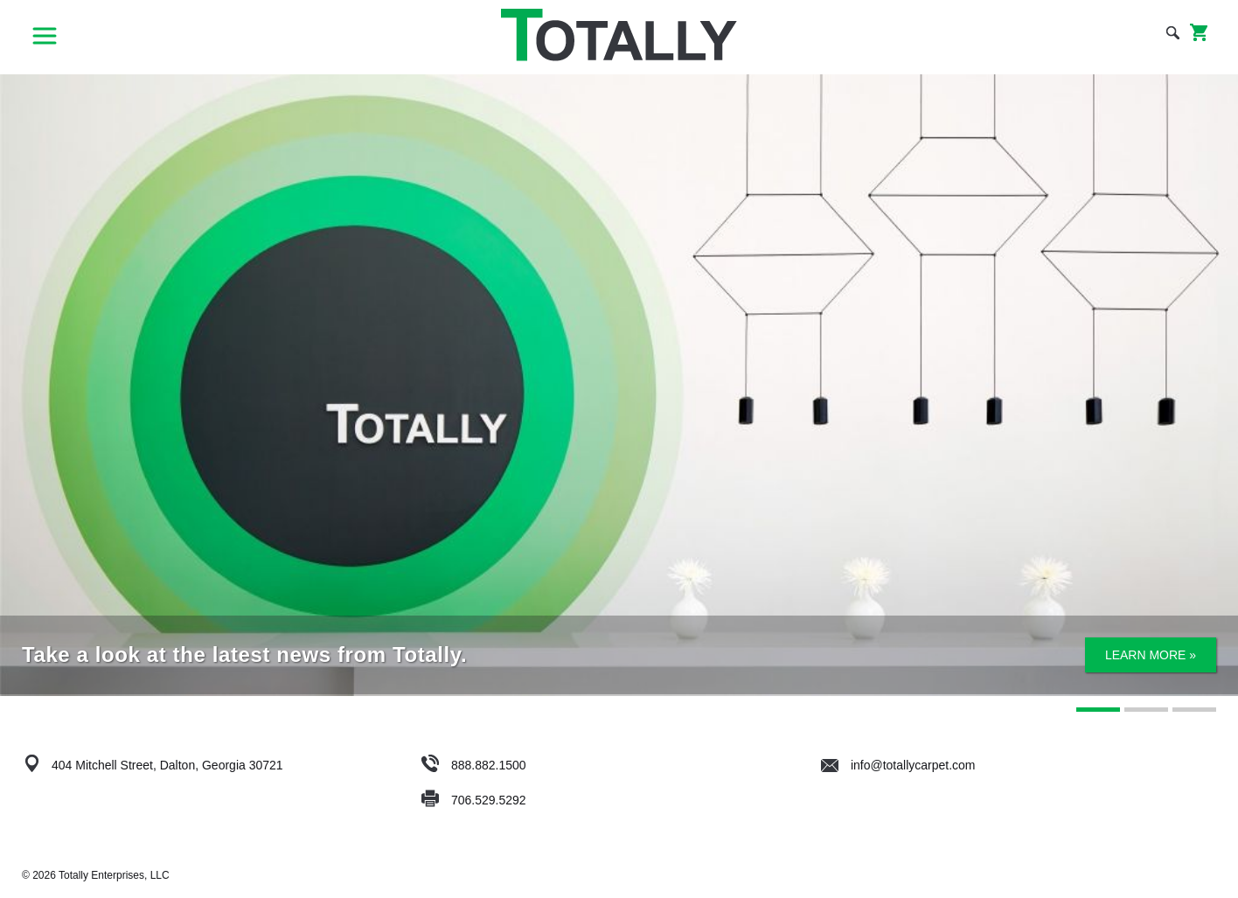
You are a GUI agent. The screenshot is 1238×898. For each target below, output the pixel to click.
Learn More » (1150, 655)
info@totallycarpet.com (898, 765)
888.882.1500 (488, 765)
